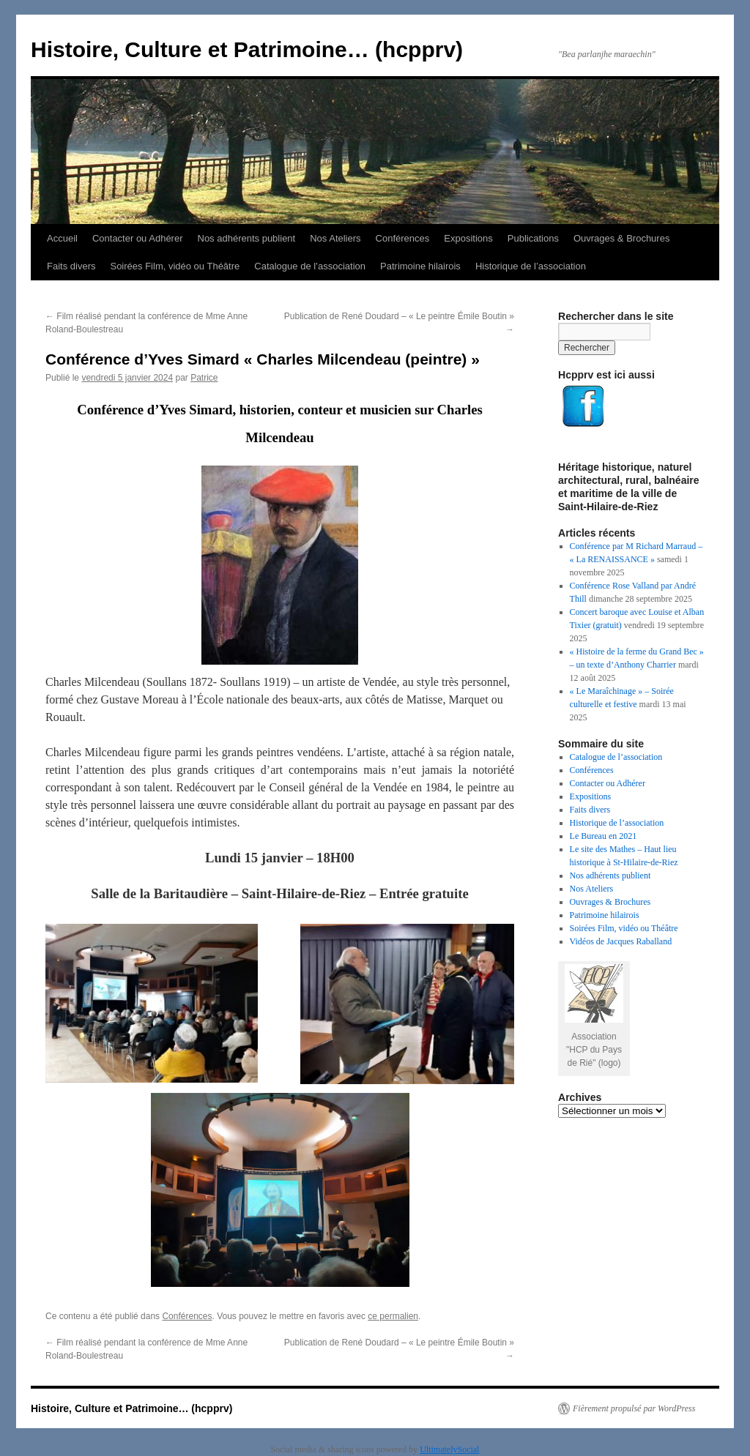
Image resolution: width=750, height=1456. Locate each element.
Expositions (468, 238)
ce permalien (393, 1316)
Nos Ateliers (335, 238)
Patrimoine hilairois (420, 266)
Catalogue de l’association (309, 266)
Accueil (62, 238)
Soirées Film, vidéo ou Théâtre (175, 266)
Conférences (403, 238)
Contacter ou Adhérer (137, 238)
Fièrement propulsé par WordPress (634, 1408)
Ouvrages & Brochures (621, 238)
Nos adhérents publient (247, 238)
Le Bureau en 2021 (603, 836)
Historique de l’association (530, 266)
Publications (533, 238)
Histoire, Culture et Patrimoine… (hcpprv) (247, 49)
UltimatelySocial (449, 1449)
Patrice (204, 378)
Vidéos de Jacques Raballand (621, 941)
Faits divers (71, 266)
